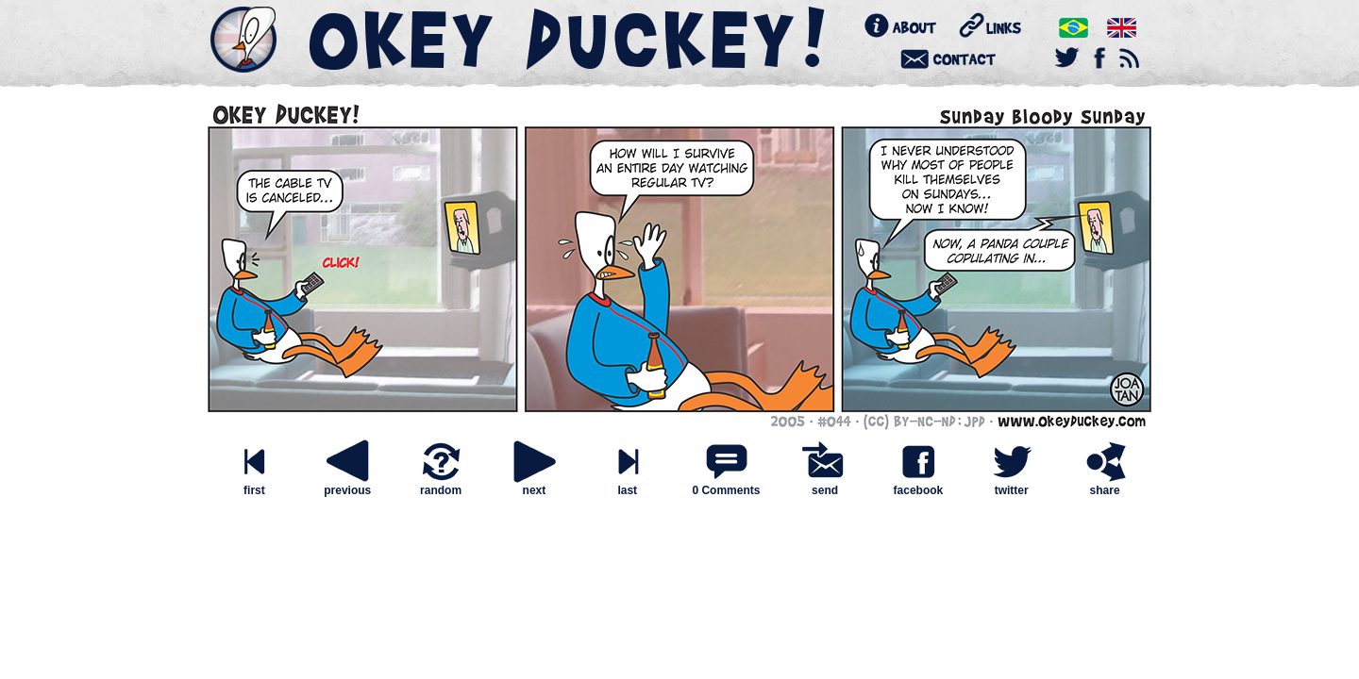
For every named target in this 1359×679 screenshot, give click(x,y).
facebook (918, 485)
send (825, 485)
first (254, 485)
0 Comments (726, 490)
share (1105, 485)
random (441, 485)
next (534, 485)
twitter (1012, 485)
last (627, 485)
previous (347, 485)
